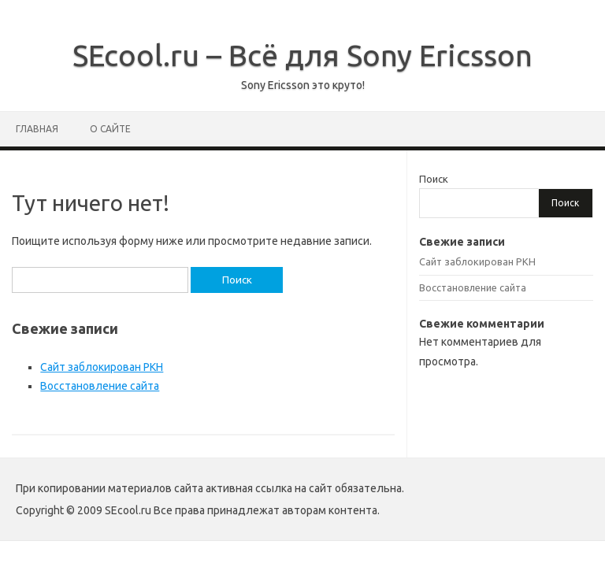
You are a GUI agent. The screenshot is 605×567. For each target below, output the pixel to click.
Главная (37, 129)
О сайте (110, 129)
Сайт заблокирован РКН (101, 367)
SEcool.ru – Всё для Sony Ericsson (302, 55)
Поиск (433, 178)
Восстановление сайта (99, 386)
